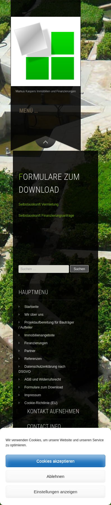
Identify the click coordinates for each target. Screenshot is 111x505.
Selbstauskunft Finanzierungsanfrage (46, 216)
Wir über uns (33, 315)
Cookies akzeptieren (55, 461)
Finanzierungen (36, 343)
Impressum (32, 395)
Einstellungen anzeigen (55, 491)
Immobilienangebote (39, 335)
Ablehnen (55, 476)
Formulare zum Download (43, 387)
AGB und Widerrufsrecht (42, 379)
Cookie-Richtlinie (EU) (40, 403)
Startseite (31, 307)
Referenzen (33, 359)
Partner (29, 351)
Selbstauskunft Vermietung (38, 204)
